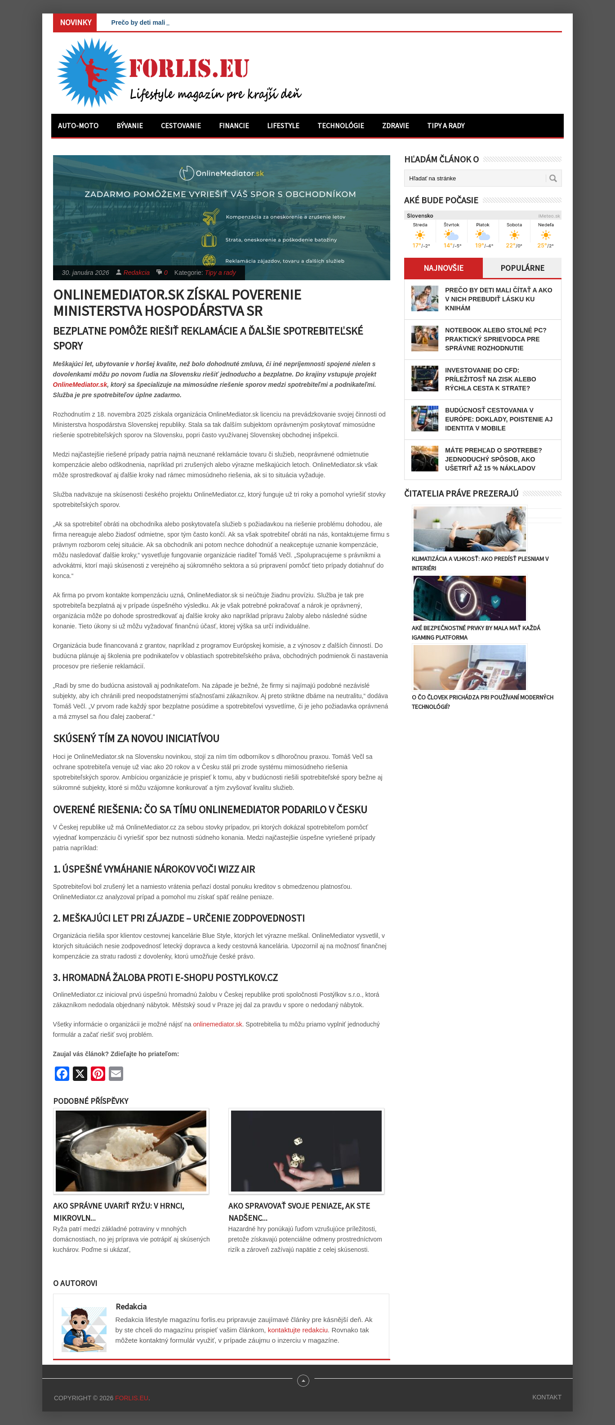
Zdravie (395, 125)
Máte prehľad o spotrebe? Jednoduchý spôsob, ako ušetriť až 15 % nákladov (493, 459)
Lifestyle (283, 125)
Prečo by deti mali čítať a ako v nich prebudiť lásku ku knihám (498, 299)
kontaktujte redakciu (298, 1330)
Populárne (522, 268)
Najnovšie (443, 268)
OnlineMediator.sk (80, 384)
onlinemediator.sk (217, 1024)
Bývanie (129, 125)
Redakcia (137, 272)
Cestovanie (181, 125)
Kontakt (547, 1397)
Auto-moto (78, 125)
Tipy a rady (445, 125)
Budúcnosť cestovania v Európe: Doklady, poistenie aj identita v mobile (499, 419)
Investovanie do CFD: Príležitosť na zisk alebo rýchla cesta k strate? (490, 379)
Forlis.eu (131, 1398)
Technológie (340, 125)
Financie (234, 125)
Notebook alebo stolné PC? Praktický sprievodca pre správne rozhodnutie (496, 339)
